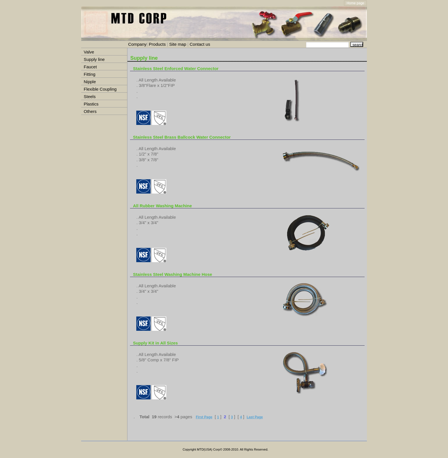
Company (137, 44)
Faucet (90, 66)
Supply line (94, 59)
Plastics (91, 103)
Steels (90, 96)
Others (90, 111)
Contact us (199, 44)
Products (157, 44)
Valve (89, 51)
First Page (204, 417)
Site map (177, 44)
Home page (355, 3)
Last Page (255, 417)
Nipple (90, 81)
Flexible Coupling (100, 89)
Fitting (89, 74)
